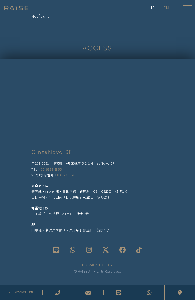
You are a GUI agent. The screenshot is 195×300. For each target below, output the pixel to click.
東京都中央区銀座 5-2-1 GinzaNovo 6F (83, 163)
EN (166, 8)
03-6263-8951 (67, 175)
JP (152, 8)
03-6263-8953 (51, 169)
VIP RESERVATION (21, 292)
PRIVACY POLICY (97, 265)
